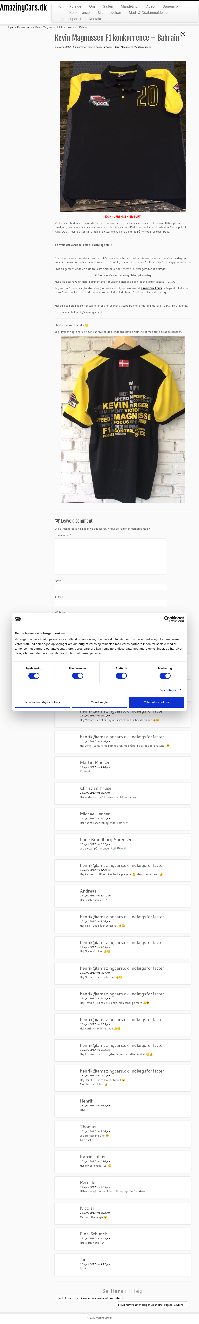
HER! (109, 245)
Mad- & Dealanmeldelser (148, 13)
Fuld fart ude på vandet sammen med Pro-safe (89, 1298)
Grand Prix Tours (151, 288)
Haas (110, 47)
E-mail (59, 597)
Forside (75, 6)
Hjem (11, 27)
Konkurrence (79, 13)
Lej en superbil (69, 19)
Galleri (108, 6)
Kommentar (63, 535)
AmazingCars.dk (23, 7)
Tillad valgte (99, 702)
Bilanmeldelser (109, 13)
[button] (59, 6)
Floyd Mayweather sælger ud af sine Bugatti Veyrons (152, 1305)
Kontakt (96, 19)
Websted (60, 612)
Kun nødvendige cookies (42, 702)
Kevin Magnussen (124, 47)
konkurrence (142, 47)
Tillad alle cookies (156, 702)
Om (92, 6)
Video (149, 6)
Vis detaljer (168, 690)
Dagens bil (171, 6)
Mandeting (129, 6)
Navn (58, 581)
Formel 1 (101, 47)
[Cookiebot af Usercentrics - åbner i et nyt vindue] (167, 619)
